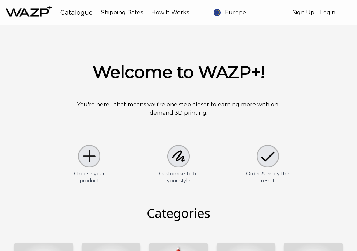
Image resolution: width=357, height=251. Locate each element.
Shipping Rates (122, 12)
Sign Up (303, 12)
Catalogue (76, 12)
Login (327, 12)
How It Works (170, 12)
